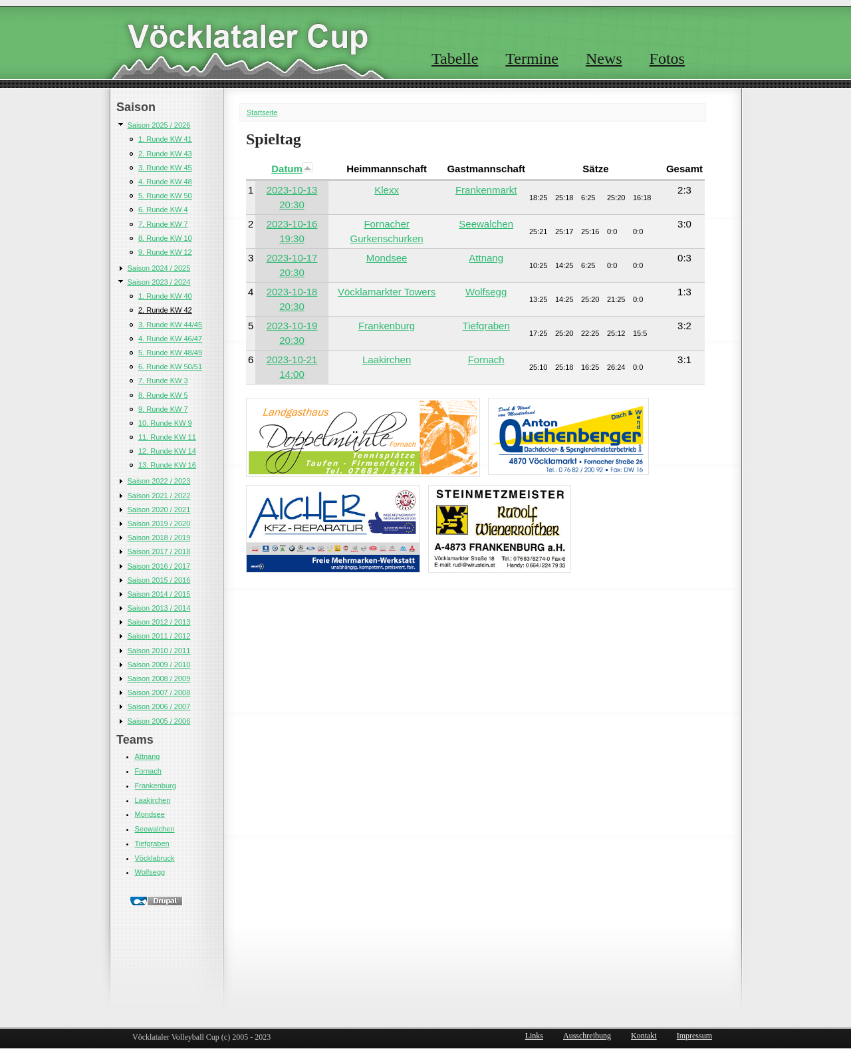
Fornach (148, 771)
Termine (531, 58)
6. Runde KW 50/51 (170, 367)
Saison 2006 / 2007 (159, 706)
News (604, 58)
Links (534, 1035)
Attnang (147, 756)
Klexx (386, 190)
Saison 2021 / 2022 (159, 496)
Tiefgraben (152, 843)
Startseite (262, 112)
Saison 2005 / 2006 (159, 721)
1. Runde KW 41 (165, 139)
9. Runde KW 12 (165, 252)
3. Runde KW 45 (165, 168)
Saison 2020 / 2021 (159, 510)
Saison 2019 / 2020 (159, 523)
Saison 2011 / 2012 (159, 636)
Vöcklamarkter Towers (386, 291)
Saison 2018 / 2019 (159, 537)
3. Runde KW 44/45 (170, 325)
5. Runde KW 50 (165, 196)
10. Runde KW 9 (165, 423)
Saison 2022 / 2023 (159, 481)
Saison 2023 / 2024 (159, 282)
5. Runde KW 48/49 (170, 353)
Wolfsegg (150, 872)
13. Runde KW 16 (167, 465)
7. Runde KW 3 (163, 380)
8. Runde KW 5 (163, 395)
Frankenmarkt (486, 190)
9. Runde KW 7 (163, 409)
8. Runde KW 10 (165, 238)
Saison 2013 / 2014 (159, 608)
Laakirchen (153, 800)
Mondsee (150, 814)
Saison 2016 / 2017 (159, 566)
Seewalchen (155, 829)
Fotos (667, 58)
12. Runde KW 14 (167, 451)
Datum (291, 168)
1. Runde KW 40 (165, 296)
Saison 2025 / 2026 (159, 125)
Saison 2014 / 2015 (159, 594)
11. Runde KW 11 (167, 437)
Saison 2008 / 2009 (159, 678)
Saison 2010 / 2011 (159, 651)
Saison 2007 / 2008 (159, 692)
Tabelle (454, 58)
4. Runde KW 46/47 (170, 339)
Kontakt (644, 1035)
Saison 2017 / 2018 (159, 551)
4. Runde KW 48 (165, 182)
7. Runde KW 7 (163, 224)
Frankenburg (155, 786)
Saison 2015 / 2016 (159, 580)
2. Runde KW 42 (165, 310)
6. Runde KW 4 (163, 210)
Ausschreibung (587, 1035)
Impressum (694, 1035)
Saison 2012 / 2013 (159, 622)
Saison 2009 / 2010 (159, 665)
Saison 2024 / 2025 (159, 268)
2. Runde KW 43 (165, 154)
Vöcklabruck (155, 858)
